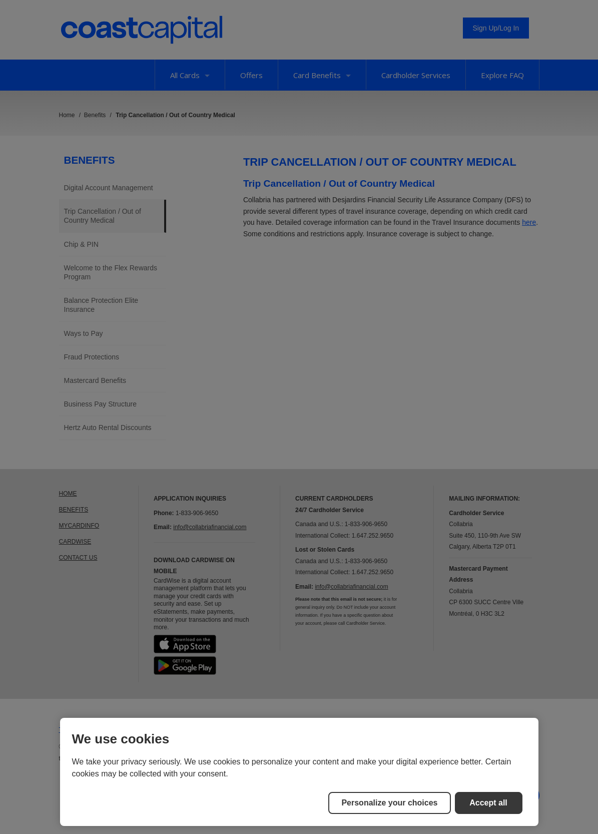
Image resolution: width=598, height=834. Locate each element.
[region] (299, 772)
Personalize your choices (389, 802)
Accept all (488, 802)
